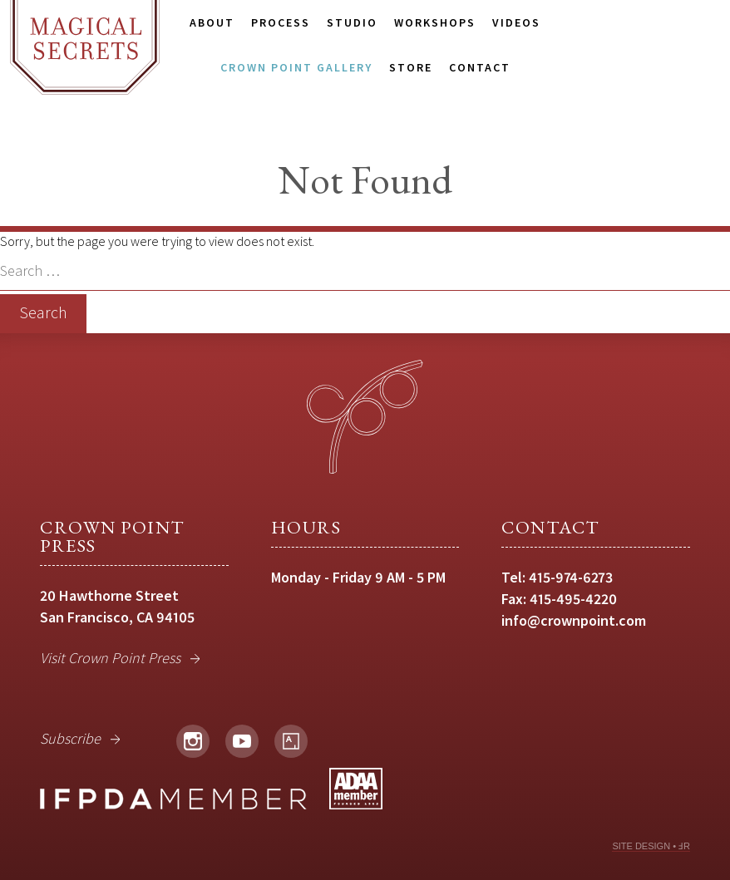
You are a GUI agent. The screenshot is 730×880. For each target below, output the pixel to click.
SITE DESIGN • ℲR (651, 846)
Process (280, 22)
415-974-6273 (571, 577)
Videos (516, 22)
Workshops (435, 22)
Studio (352, 22)
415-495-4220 (573, 598)
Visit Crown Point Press (110, 657)
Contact (480, 67)
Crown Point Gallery (296, 67)
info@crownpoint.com (573, 620)
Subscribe (70, 738)
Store (410, 67)
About (212, 22)
